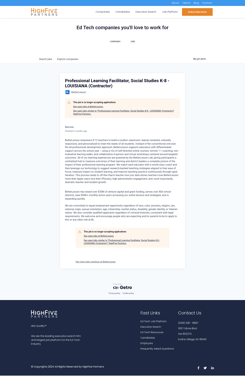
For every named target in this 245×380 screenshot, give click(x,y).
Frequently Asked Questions (157, 348)
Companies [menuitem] (103, 12)
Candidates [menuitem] (122, 12)
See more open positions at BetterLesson (96, 262)
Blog (196, 3)
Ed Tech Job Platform (153, 321)
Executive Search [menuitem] (146, 12)
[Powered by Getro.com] (122, 286)
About (175, 3)
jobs (45, 59)
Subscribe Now (197, 12)
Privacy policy (114, 293)
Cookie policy (128, 293)
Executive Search (150, 327)
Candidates (147, 338)
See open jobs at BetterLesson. (88, 106)
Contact (207, 3)
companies (67, 59)
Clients (186, 3)
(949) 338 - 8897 (188, 323)
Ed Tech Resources (151, 332)
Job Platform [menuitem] (170, 12)
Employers (146, 343)
